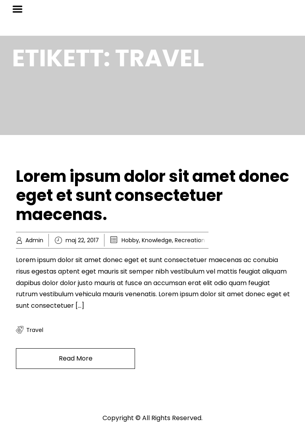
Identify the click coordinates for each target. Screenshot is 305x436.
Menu (20, 9)
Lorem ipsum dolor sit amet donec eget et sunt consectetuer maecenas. (152, 195)
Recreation (190, 240)
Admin (34, 240)
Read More (76, 358)
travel (34, 330)
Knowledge (157, 240)
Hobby (130, 240)
